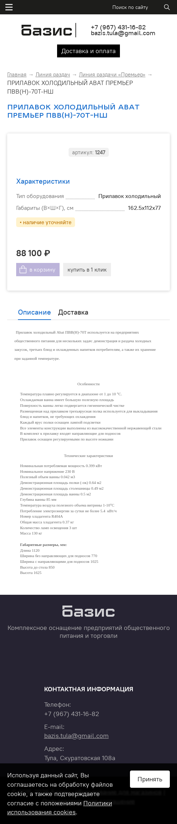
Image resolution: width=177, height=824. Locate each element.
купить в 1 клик (87, 269)
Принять (150, 779)
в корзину (42, 269)
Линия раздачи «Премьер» (112, 74)
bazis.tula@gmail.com (123, 33)
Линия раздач (53, 74)
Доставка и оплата (88, 51)
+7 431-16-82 (118, 27)
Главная (17, 74)
